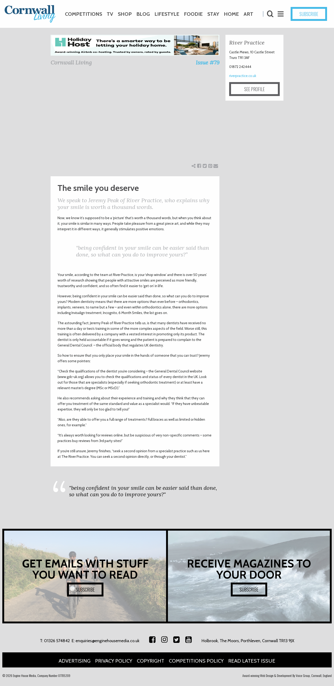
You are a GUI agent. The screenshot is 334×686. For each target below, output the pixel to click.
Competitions (83, 14)
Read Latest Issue (251, 661)
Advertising (74, 661)
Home (231, 14)
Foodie (193, 14)
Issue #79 (207, 62)
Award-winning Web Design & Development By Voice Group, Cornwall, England (287, 675)
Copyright (150, 661)
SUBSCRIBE (308, 13)
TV (110, 14)
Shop (125, 14)
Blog (143, 14)
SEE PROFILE (254, 89)
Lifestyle (166, 14)
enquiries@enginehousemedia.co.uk (107, 640)
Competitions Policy (196, 661)
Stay (213, 14)
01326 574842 (57, 640)
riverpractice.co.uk (242, 76)
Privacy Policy (113, 661)
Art (248, 14)
